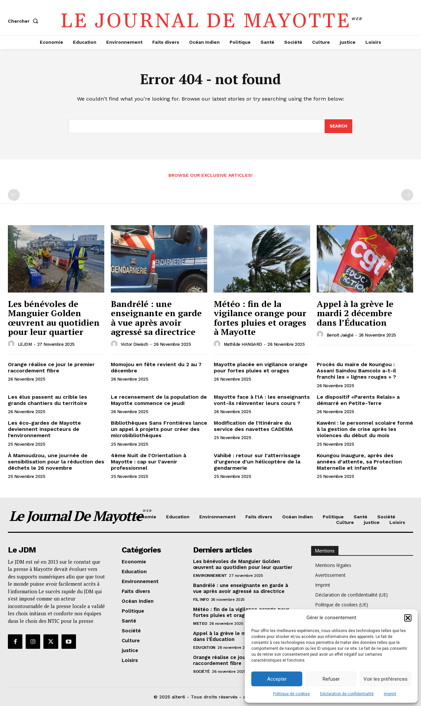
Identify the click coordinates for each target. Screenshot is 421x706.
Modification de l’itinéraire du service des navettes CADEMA (253, 426)
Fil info (201, 599)
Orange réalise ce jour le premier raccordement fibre (51, 367)
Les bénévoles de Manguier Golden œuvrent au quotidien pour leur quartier (54, 318)
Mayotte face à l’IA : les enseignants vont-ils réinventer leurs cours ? (262, 400)
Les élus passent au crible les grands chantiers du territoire (47, 400)
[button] (408, 618)
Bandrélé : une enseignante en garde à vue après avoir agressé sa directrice (156, 318)
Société (201, 671)
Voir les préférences (385, 679)
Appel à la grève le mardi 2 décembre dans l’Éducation (355, 313)
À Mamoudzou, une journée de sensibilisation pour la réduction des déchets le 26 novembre (56, 461)
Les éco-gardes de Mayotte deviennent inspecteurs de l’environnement (44, 429)
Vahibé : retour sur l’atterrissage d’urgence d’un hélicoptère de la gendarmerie (257, 461)
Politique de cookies (291, 694)
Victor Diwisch (134, 344)
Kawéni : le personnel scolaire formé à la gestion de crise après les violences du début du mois (365, 429)
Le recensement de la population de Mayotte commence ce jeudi (159, 400)
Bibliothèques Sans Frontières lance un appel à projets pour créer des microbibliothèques (159, 429)
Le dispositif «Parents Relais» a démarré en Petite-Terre (358, 400)
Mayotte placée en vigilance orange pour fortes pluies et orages (261, 367)
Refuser (331, 679)
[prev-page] (14, 195)
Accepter (277, 679)
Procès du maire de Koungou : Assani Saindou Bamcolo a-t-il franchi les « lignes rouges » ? (356, 370)
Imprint (390, 694)
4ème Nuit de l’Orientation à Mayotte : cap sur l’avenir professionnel (148, 461)
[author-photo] (12, 344)
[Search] (338, 126)
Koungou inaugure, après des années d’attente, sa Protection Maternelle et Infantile (359, 461)
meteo (200, 623)
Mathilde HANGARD (243, 344)
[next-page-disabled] (407, 195)
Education (204, 647)
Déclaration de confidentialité (347, 694)
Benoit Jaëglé (340, 335)
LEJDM (25, 344)
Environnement (210, 575)
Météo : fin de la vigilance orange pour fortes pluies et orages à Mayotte (260, 318)
